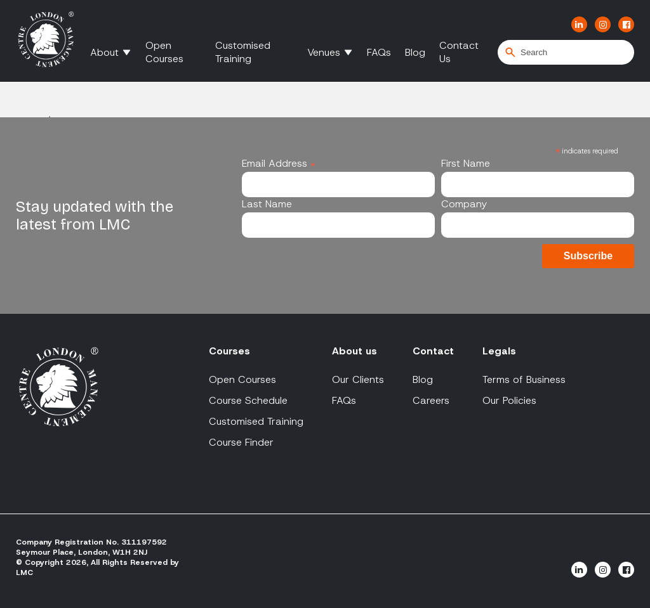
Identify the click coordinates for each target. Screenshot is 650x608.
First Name (465, 163)
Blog (415, 52)
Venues (323, 52)
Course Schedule (248, 400)
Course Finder (241, 442)
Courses (229, 351)
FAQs (379, 52)
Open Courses (164, 52)
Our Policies (509, 400)
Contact (433, 351)
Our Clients (358, 379)
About (104, 52)
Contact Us (459, 52)
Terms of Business (524, 379)
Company (464, 203)
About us (354, 351)
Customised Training (242, 52)
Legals (499, 351)
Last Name (267, 203)
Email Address (278, 163)
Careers (431, 400)
